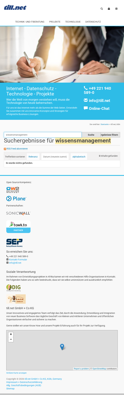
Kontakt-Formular (18, 259)
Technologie (73, 21)
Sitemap (10, 388)
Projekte (54, 21)
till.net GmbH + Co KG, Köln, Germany (43, 379)
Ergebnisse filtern (109, 134)
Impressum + (12, 382)
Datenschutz (93, 21)
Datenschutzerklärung (30, 382)
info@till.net (99, 100)
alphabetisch (78, 156)
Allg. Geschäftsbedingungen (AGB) (23, 385)
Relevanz (33, 156)
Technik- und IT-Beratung (29, 21)
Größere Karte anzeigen (16, 373)
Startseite (105, 124)
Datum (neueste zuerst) (55, 156)
